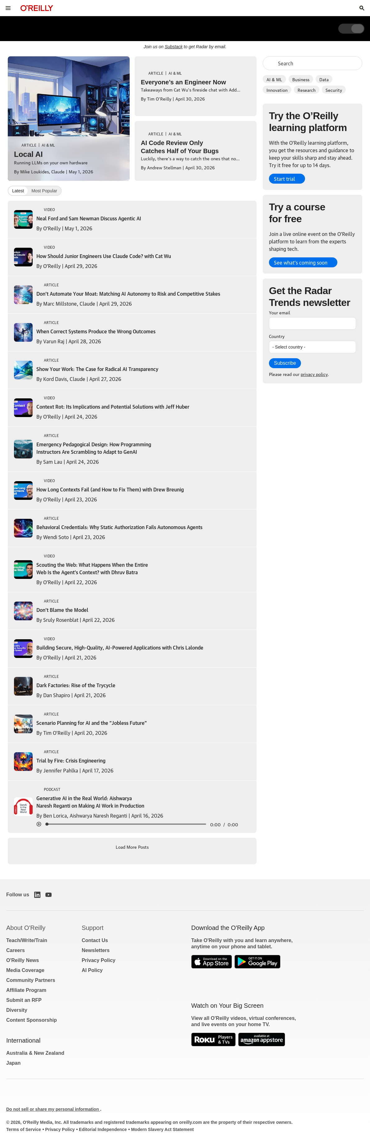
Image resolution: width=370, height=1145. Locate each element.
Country (276, 336)
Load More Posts (132, 846)
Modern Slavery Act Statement (162, 1129)
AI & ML (274, 79)
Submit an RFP (24, 1000)
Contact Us (95, 940)
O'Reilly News (22, 960)
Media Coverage (25, 970)
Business (300, 79)
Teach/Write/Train (26, 940)
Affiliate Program (26, 990)
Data (324, 79)
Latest (18, 190)
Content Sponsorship (31, 1020)
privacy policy (314, 374)
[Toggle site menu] (8, 8)
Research (307, 90)
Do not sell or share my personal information (53, 1109)
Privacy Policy (99, 960)
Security (334, 90)
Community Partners (30, 980)
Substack (174, 46)
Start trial (284, 178)
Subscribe (285, 363)
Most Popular (44, 190)
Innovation (277, 90)
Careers (15, 950)
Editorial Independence (103, 1129)
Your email (279, 312)
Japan (13, 1063)
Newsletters (96, 950)
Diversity (16, 1010)
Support (93, 927)
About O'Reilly (25, 927)
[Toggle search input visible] (361, 8)
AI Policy (92, 970)
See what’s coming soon (300, 262)
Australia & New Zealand (35, 1053)
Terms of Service (23, 1129)
